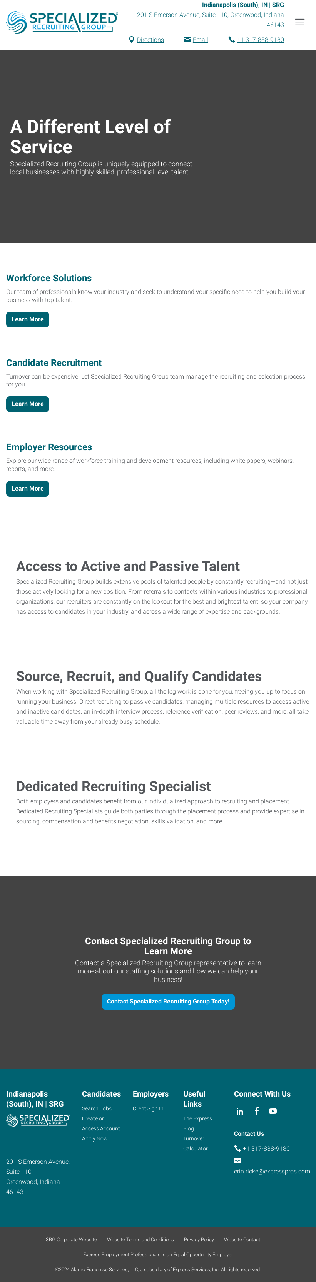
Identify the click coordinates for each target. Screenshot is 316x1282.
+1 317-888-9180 (260, 39)
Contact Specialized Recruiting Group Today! (168, 1001)
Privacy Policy (199, 1239)
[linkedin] (240, 1111)
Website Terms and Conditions (140, 1239)
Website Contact (242, 1239)
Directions (150, 39)
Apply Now (95, 1138)
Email (200, 39)
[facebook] (256, 1111)
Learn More (28, 319)
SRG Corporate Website (71, 1239)
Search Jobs (97, 1108)
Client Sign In (148, 1108)
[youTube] (272, 1111)
